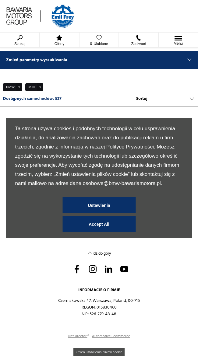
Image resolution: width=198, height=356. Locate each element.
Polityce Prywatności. (130, 147)
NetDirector (77, 336)
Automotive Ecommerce (111, 336)
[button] (12, 87)
